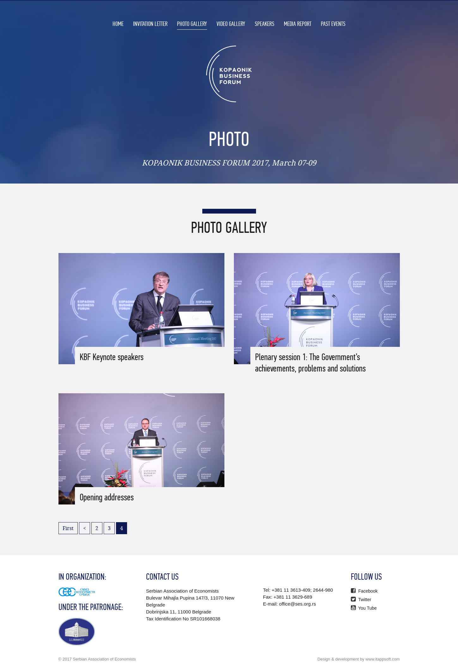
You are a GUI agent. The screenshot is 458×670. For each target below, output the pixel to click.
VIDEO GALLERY (231, 23)
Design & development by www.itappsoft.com (358, 659)
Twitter (361, 599)
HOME (118, 23)
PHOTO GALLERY (192, 23)
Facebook (364, 591)
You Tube (364, 608)
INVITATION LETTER (150, 23)
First (68, 528)
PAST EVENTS (333, 23)
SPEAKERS (264, 23)
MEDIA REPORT (297, 23)
